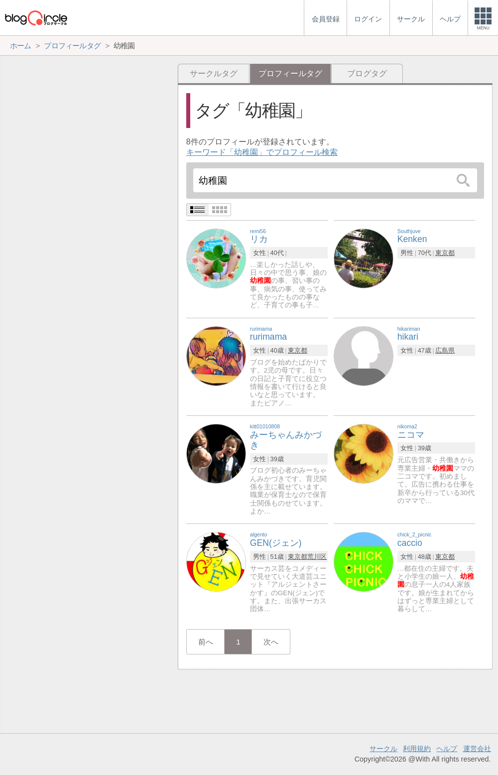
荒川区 (317, 556)
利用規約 (417, 749)
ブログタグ (367, 73)
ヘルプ (446, 749)
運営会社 (477, 749)
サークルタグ (214, 73)
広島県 (445, 350)
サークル (383, 749)
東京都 (445, 253)
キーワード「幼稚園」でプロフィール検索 (262, 152)
